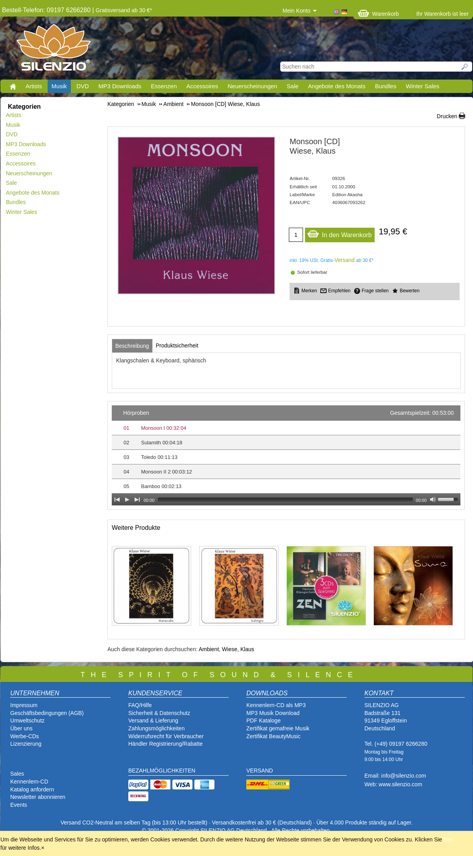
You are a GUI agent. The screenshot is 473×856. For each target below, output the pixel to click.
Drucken (447, 116)
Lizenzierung (25, 744)
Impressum (23, 705)
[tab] (132, 346)
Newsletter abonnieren (37, 797)
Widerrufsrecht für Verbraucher (165, 736)
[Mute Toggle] (433, 499)
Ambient (209, 649)
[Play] (127, 499)
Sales (17, 774)
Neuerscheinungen (252, 86)
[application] (286, 455)
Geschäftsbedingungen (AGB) (47, 713)
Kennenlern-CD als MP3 (276, 705)
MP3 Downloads (119, 86)
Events (18, 805)
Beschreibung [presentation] (132, 346)
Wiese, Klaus (238, 649)
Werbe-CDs (24, 736)
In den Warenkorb (339, 233)
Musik (59, 86)
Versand (344, 260)
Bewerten (409, 290)
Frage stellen (375, 290)
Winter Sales (422, 86)
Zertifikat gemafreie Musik (277, 728)
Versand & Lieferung (153, 720)
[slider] (285, 499)
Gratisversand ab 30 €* (124, 10)
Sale (293, 86)
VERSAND (259, 770)
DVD (82, 86)
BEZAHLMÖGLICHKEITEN (161, 770)
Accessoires (202, 86)
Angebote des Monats (337, 86)
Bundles (385, 86)
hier (448, 839)
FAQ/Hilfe (140, 705)
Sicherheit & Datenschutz (159, 713)
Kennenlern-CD (29, 781)
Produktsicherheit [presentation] (177, 345)
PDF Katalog (261, 720)
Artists (34, 86)
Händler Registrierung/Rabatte (165, 744)
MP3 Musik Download (272, 713)
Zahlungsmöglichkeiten (156, 728)
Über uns (21, 728)
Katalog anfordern (32, 789)
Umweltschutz (27, 720)
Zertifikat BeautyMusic (273, 736)
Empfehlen (339, 290)
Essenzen (164, 86)
